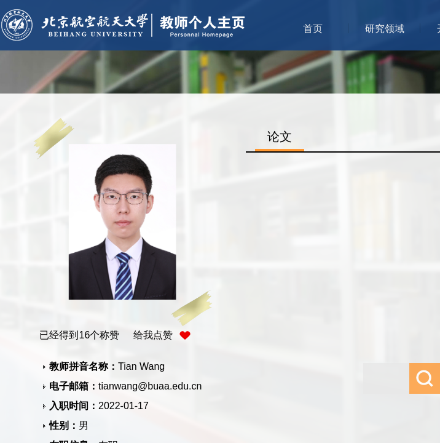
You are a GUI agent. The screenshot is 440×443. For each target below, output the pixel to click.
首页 (313, 28)
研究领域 (384, 28)
